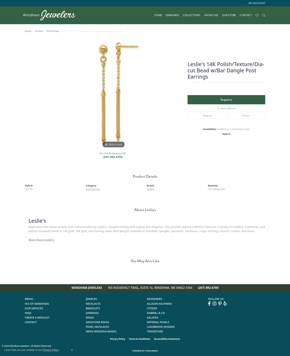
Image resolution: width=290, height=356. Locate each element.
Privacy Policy (117, 338)
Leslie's (150, 189)
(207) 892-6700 (113, 157)
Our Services (34, 308)
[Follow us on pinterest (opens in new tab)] (220, 303)
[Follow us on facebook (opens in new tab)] (209, 303)
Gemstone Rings (97, 322)
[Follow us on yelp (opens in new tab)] (225, 303)
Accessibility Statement (167, 338)
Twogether (155, 331)
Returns (246, 115)
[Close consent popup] (72, 350)
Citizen (152, 308)
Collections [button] (191, 15)
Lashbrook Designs (161, 326)
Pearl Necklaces (97, 326)
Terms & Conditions (139, 338)
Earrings (39, 31)
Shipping (207, 115)
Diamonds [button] (172, 15)
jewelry (28, 31)
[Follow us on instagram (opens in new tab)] (214, 303)
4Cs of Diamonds (37, 303)
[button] (256, 3)
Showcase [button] (211, 15)
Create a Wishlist (37, 317)
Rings (90, 317)
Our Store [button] (229, 15)
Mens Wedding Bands (101, 331)
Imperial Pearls (158, 322)
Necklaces (93, 303)
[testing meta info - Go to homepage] (51, 15)
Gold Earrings (53, 31)
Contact (246, 15)
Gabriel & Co (156, 313)
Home (158, 15)
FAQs (28, 313)
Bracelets (93, 308)
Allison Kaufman (159, 303)
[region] (113, 93)
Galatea (152, 317)
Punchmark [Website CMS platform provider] (152, 351)
